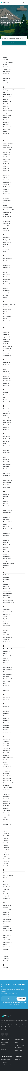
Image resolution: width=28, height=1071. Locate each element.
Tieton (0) (5, 845)
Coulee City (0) (7, 216)
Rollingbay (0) (6, 720)
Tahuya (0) (6, 836)
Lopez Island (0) (7, 480)
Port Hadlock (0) (7, 674)
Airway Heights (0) (8, 62)
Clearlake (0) (6, 189)
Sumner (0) (6, 822)
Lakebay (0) (6, 450)
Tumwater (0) (6, 863)
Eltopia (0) (6, 286)
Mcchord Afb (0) (7, 522)
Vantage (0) (6, 891)
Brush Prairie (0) (7, 129)
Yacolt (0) (5, 956)
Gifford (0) (6, 334)
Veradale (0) (6, 898)
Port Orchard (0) (7, 678)
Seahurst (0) (6, 750)
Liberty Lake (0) (7, 464)
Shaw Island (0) (7, 766)
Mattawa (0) (6, 517)
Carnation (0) (6, 154)
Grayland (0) (6, 351)
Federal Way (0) (7, 309)
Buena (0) (5, 136)
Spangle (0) (6, 799)
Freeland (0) (6, 320)
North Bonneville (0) (8, 600)
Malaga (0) (6, 496)
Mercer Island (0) (7, 533)
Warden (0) (6, 917)
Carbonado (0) (7, 150)
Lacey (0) (5, 443)
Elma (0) (5, 281)
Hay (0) (5, 367)
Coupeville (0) (7, 221)
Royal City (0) (6, 729)
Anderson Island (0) (8, 76)
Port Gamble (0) (7, 672)
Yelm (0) (5, 960)
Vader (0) (5, 884)
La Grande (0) (6, 439)
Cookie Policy (18, 1050)
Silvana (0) (6, 769)
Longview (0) (6, 475)
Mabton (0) (6, 494)
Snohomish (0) (7, 778)
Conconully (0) (7, 200)
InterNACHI (17, 1059)
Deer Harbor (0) (7, 242)
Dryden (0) (6, 249)
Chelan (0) (6, 166)
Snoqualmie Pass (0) (8, 782)
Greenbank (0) (7, 355)
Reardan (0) (6, 711)
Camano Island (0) (8, 143)
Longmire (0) (6, 473)
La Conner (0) (6, 436)
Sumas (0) (6, 819)
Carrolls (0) (6, 157)
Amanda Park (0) (7, 69)
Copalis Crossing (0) (8, 210)
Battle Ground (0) (7, 94)
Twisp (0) (5, 866)
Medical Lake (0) (7, 528)
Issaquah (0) (6, 401)
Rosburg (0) (6, 727)
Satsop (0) (6, 746)
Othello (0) (6, 635)
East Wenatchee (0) (8, 260)
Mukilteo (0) (6, 568)
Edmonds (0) (6, 267)
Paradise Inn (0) (7, 655)
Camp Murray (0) (7, 147)
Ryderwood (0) (7, 732)
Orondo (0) (6, 630)
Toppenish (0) (7, 852)
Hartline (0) (6, 364)
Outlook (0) (6, 639)
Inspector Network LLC (16, 1020)
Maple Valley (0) (7, 510)
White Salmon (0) (7, 933)
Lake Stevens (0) (7, 448)
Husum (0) (6, 385)
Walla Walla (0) (7, 910)
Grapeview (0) (7, 348)
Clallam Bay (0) (7, 182)
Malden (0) (6, 499)
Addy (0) (5, 57)
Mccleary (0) (6, 524)
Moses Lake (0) (7, 558)
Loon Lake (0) (7, 478)
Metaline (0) (6, 535)
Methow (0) (6, 540)
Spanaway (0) (6, 796)
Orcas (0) (5, 628)
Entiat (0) (5, 288)
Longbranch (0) (7, 471)
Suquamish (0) (7, 824)
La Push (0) (6, 441)
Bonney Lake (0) (7, 115)
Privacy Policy (16, 1004)
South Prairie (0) (7, 792)
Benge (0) (6, 103)
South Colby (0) (7, 789)
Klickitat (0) (6, 429)
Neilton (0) (6, 586)
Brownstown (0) (7, 126)
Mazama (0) (6, 519)
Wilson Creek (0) (7, 942)
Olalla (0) (5, 616)
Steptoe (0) (6, 812)
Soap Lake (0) (7, 785)
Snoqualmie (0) (7, 780)
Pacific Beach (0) (7, 649)
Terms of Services (19, 1045)
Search (14, 43)
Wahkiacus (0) (7, 905)
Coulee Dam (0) (7, 219)
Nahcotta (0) (6, 577)
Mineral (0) (6, 547)
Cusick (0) (6, 230)
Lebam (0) (6, 462)
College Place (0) (7, 193)
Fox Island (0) (6, 318)
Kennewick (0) (7, 420)
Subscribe (21, 998)
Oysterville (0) (7, 642)
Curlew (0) (6, 226)
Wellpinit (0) (6, 926)
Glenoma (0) (6, 339)
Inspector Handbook (6, 1059)
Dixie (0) (5, 244)
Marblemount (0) (7, 512)
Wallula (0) (6, 912)
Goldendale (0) (7, 344)
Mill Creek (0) (6, 545)
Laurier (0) (6, 459)
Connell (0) (6, 205)
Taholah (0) (6, 833)
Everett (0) (6, 295)
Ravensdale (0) (7, 709)
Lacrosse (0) (6, 445)
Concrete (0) (6, 203)
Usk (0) (5, 877)
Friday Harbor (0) (7, 323)
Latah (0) (5, 457)
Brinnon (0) (6, 124)
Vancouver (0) (7, 889)
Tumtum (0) (6, 861)
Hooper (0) (6, 376)
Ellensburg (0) (6, 279)
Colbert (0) (6, 191)
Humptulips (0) (7, 381)
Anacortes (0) (6, 71)
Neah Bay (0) (6, 584)
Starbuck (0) (6, 803)
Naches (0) (6, 575)
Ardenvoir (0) (6, 78)
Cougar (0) (6, 214)
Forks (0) (5, 314)
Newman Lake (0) (8, 591)
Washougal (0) (7, 919)
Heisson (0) (6, 369)
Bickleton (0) (6, 106)
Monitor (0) (6, 554)
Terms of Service (18, 1026)
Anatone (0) (6, 73)
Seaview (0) (6, 755)
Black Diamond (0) (8, 110)
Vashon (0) (6, 893)
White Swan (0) (7, 935)
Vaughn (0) (6, 896)
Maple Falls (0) (7, 508)
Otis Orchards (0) (7, 637)
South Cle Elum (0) (8, 787)
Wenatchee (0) (7, 928)
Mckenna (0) (6, 526)
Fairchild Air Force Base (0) (10, 304)
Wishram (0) (6, 947)
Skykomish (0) (7, 776)
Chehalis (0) (6, 163)
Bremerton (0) (7, 122)
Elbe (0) (5, 272)
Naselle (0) (6, 582)
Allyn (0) (5, 64)
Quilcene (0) (6, 697)
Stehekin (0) (6, 808)
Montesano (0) (7, 556)
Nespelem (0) (6, 588)
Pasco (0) (5, 658)
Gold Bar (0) (6, 341)
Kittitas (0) (6, 427)
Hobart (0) (6, 371)
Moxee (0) (6, 565)
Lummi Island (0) (7, 482)
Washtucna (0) (7, 921)
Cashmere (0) (6, 159)
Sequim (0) (6, 764)
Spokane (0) (6, 801)
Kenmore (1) (6, 418)
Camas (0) (6, 145)
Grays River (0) (7, 353)
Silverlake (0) (6, 771)
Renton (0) (6, 713)
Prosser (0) (6, 685)
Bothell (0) (6, 117)
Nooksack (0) (6, 595)
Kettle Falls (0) (7, 422)
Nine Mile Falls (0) (8, 593)
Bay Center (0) (7, 97)
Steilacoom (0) (7, 810)
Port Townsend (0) (8, 681)
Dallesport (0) (6, 237)
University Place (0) (8, 875)
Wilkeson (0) (6, 940)
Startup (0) (6, 806)
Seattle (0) (6, 753)
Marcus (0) (6, 515)
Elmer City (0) (6, 283)
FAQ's (2, 1046)
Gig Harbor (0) (7, 337)
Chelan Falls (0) (7, 168)
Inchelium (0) (6, 395)
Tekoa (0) (5, 838)
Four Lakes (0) (7, 316)
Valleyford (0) (6, 887)
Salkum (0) (6, 741)
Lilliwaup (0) (6, 466)
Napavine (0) (6, 579)
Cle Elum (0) (6, 186)
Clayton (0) (6, 184)
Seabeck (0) (6, 748)
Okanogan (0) (6, 614)
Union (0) (5, 873)
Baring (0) (5, 92)
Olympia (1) (6, 621)
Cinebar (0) (6, 180)
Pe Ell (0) (5, 662)
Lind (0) (5, 468)
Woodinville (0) (7, 949)
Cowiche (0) (6, 223)
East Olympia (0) (7, 258)
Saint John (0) (6, 739)
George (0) (6, 332)
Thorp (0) (5, 843)
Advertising (4, 1051)
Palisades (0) (6, 651)
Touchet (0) (6, 854)
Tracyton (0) (6, 859)
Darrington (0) (6, 240)
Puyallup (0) (6, 690)
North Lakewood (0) (8, 602)
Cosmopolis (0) (7, 212)
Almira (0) (5, 66)
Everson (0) (6, 297)
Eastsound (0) (7, 263)
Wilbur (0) (5, 937)
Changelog (3, 1049)
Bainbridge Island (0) (8, 90)
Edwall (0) (5, 270)
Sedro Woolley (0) (8, 757)
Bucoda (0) (6, 133)
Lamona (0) (6, 455)
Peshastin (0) (6, 665)
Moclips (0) (6, 549)
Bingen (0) (6, 108)
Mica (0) (5, 542)
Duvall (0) (5, 251)
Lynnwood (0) (6, 487)
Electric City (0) (7, 274)
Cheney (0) (6, 170)
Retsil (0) (5, 716)
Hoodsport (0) (7, 374)
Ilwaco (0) (6, 392)
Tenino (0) (6, 840)
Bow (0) (5, 120)
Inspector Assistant (6, 1064)
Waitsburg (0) (6, 907)
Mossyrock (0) (7, 561)
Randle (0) (6, 706)
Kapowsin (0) (6, 413)
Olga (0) (5, 619)
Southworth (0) (7, 794)
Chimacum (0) (7, 175)
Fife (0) (5, 311)
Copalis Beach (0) (8, 207)
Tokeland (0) (6, 847)
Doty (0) (5, 247)
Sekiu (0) (5, 759)
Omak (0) (5, 623)
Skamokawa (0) (7, 773)
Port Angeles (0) (7, 669)
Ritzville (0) (6, 718)
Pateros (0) (6, 660)
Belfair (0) (5, 99)
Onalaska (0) (6, 625)
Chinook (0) (6, 177)
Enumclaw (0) (6, 290)
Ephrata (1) (6, 293)
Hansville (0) (6, 362)
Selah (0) (5, 762)
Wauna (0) (6, 923)
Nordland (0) (6, 598)
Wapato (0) (6, 914)
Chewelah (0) (6, 173)
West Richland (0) (7, 930)
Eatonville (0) (6, 265)
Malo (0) (5, 501)
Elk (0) (5, 277)
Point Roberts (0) (7, 667)
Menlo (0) (5, 531)
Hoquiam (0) (6, 378)
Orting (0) (5, 632)
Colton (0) (6, 196)
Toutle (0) (5, 856)
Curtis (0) (5, 228)
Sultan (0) (5, 817)
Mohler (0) (6, 552)
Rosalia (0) (6, 725)
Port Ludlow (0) (7, 676)
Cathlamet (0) (6, 161)
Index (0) (5, 397)
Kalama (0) (6, 411)
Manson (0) (6, 505)
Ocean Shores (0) (7, 612)
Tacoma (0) (6, 831)
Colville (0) (6, 198)
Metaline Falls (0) (7, 538)
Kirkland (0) (6, 425)
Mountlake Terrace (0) (9, 563)
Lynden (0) (6, 485)
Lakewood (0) (7, 452)
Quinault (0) (6, 699)
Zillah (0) (5, 967)
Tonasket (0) (6, 849)
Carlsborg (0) (6, 152)
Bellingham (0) (7, 101)
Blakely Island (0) (7, 113)
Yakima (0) (6, 958)
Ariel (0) (5, 80)
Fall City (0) (6, 307)
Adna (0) (5, 60)
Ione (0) (5, 399)
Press (16, 1042)
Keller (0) (5, 415)
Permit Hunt (4, 1062)
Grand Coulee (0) (7, 346)
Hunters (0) (6, 383)
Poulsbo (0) (6, 683)
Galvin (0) (5, 330)
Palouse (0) (6, 653)
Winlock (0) (6, 944)
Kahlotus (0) (6, 408)
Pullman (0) (6, 688)
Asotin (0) (5, 83)
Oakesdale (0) (7, 609)
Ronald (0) (6, 723)
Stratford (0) (6, 815)
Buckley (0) (6, 131)
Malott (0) (5, 503)
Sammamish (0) (7, 743)
